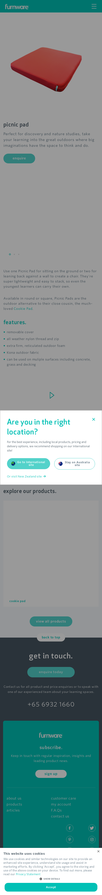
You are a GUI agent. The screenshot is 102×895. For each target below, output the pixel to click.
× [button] (98, 851)
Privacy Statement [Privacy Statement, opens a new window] (28, 874)
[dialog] (51, 871)
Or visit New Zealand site (26, 476)
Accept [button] (51, 887)
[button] (51, 879)
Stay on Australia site (74, 464)
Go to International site (28, 463)
